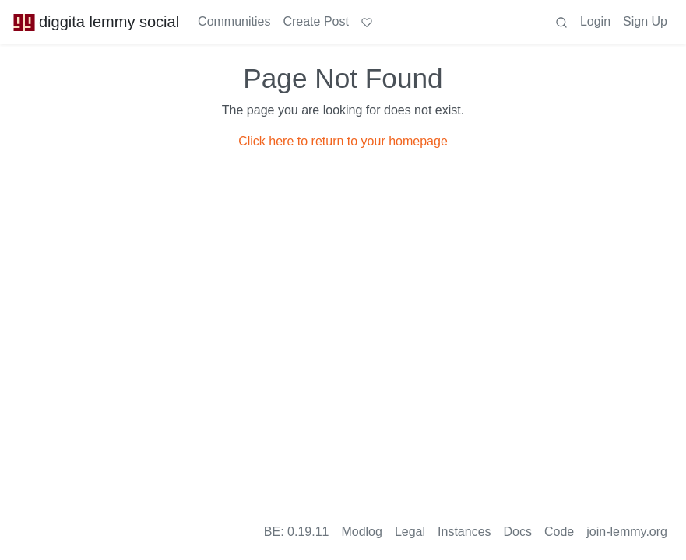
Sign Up (645, 21)
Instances (464, 531)
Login (595, 21)
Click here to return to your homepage (343, 141)
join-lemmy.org (626, 531)
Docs (518, 531)
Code (559, 531)
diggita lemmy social (95, 21)
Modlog (361, 531)
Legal (410, 531)
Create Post (315, 21)
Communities (234, 21)
